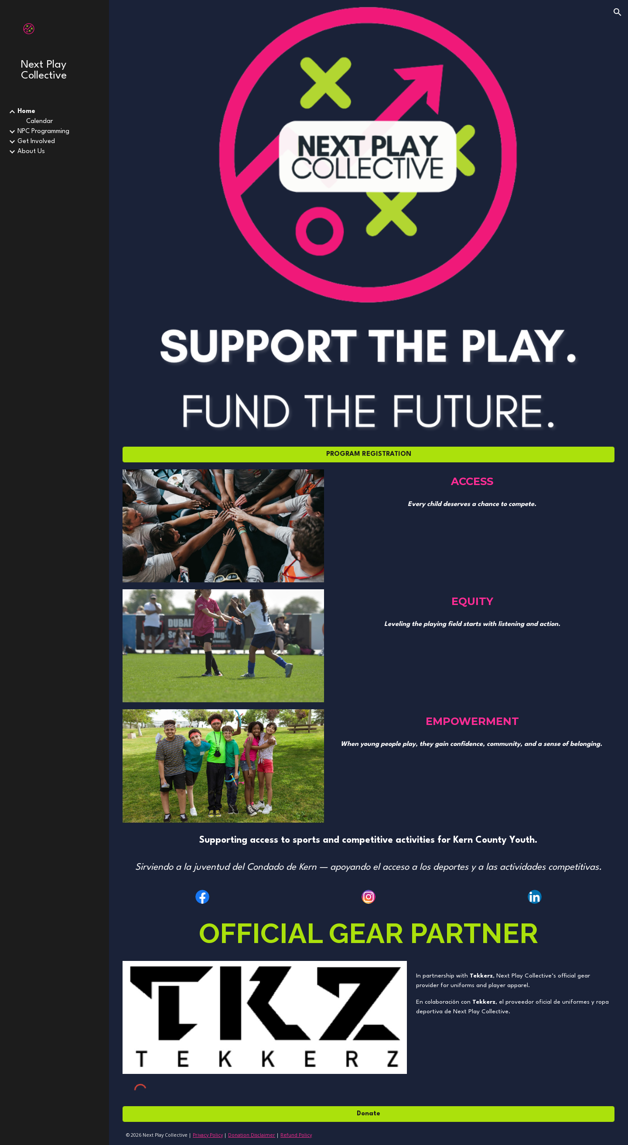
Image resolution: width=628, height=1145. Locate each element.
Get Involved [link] (36, 141)
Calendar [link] (39, 121)
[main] (472, 481)
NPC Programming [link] (43, 131)
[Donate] (368, 1114)
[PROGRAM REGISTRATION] (368, 454)
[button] (617, 12)
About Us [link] (31, 151)
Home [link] (26, 111)
